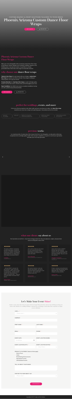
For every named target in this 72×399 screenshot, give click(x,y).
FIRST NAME (18, 324)
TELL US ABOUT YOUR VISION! (23, 364)
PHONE (38, 331)
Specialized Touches (21, 358)
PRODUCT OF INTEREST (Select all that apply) (26, 351)
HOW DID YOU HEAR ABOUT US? (23, 373)
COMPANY (17, 318)
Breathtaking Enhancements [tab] (27, 116)
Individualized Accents (21, 360)
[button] (2, 157)
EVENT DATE (18, 338)
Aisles (17, 355)
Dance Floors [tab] (5, 116)
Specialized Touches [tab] (45, 116)
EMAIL (16, 331)
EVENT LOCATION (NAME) (43, 338)
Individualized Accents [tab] (61, 116)
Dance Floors (19, 353)
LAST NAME (39, 324)
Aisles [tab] (16, 115)
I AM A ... (17, 311)
